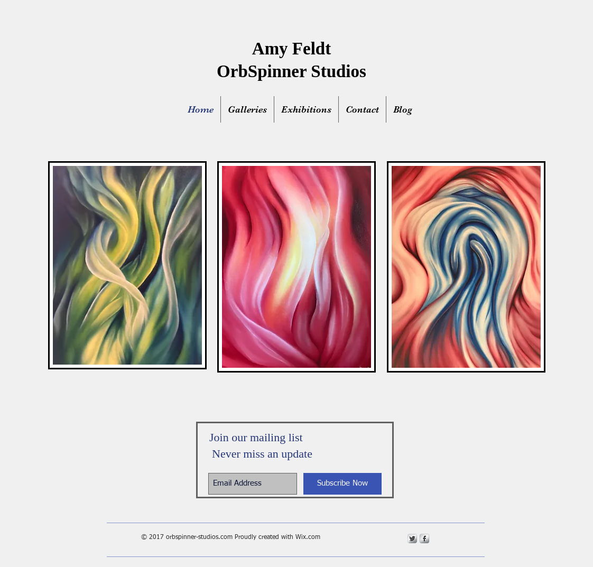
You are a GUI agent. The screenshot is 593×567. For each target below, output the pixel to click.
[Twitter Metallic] (412, 538)
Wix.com (307, 537)
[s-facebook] (424, 538)
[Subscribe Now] (342, 484)
